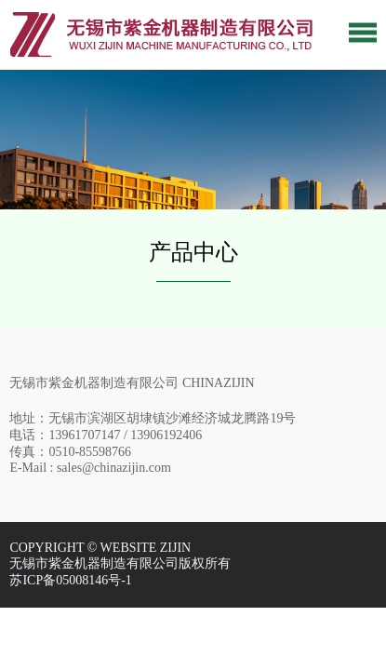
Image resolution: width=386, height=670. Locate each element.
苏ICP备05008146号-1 (70, 580)
